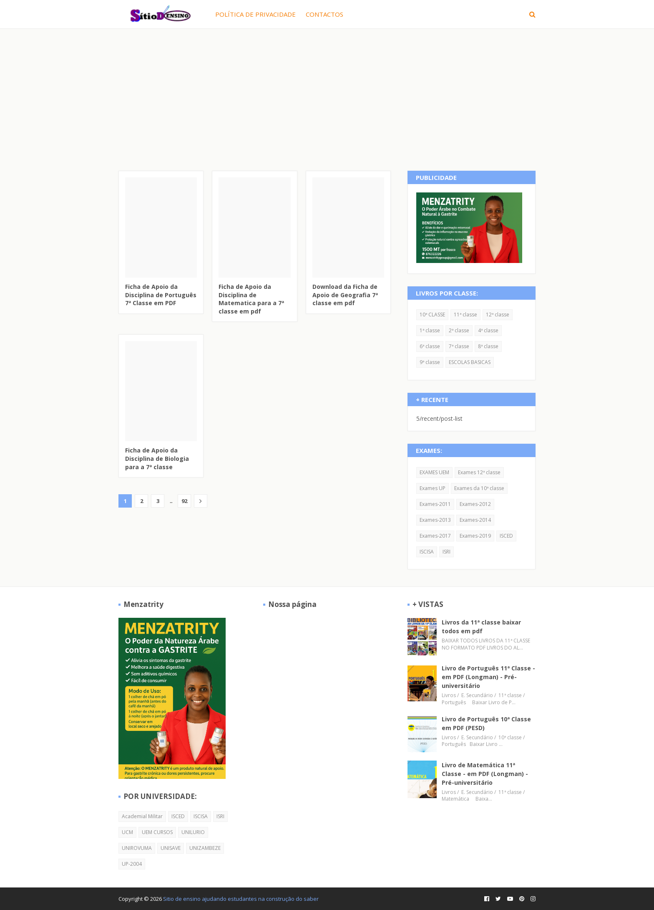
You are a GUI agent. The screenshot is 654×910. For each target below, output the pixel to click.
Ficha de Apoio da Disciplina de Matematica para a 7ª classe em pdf (251, 299)
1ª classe (430, 330)
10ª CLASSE (432, 314)
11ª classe (465, 314)
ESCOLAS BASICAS (469, 362)
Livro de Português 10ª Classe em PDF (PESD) (486, 723)
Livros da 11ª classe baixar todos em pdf (481, 626)
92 (184, 501)
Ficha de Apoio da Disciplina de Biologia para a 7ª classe (157, 458)
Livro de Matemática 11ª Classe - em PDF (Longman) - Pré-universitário (485, 773)
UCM (127, 832)
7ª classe (459, 346)
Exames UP (432, 488)
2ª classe (459, 330)
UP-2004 (132, 863)
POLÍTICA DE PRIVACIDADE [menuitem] (255, 14)
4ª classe (488, 330)
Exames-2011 (435, 504)
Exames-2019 (475, 535)
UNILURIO (193, 832)
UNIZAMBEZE (205, 848)
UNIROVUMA (137, 848)
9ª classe (430, 362)
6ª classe (430, 346)
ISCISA (427, 551)
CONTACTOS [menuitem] (324, 14)
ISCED (506, 535)
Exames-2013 (435, 519)
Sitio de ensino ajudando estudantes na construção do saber (241, 898)
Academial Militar (142, 816)
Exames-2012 (475, 504)
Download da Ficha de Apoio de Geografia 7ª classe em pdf (345, 295)
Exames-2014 (475, 519)
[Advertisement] (327, 91)
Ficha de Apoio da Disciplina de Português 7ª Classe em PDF (160, 295)
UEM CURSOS (157, 832)
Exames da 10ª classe (479, 488)
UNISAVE (171, 848)
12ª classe (497, 314)
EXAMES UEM (434, 472)
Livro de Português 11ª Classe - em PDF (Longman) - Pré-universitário (488, 677)
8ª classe (488, 346)
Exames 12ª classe (479, 472)
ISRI (446, 551)
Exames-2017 (435, 535)
